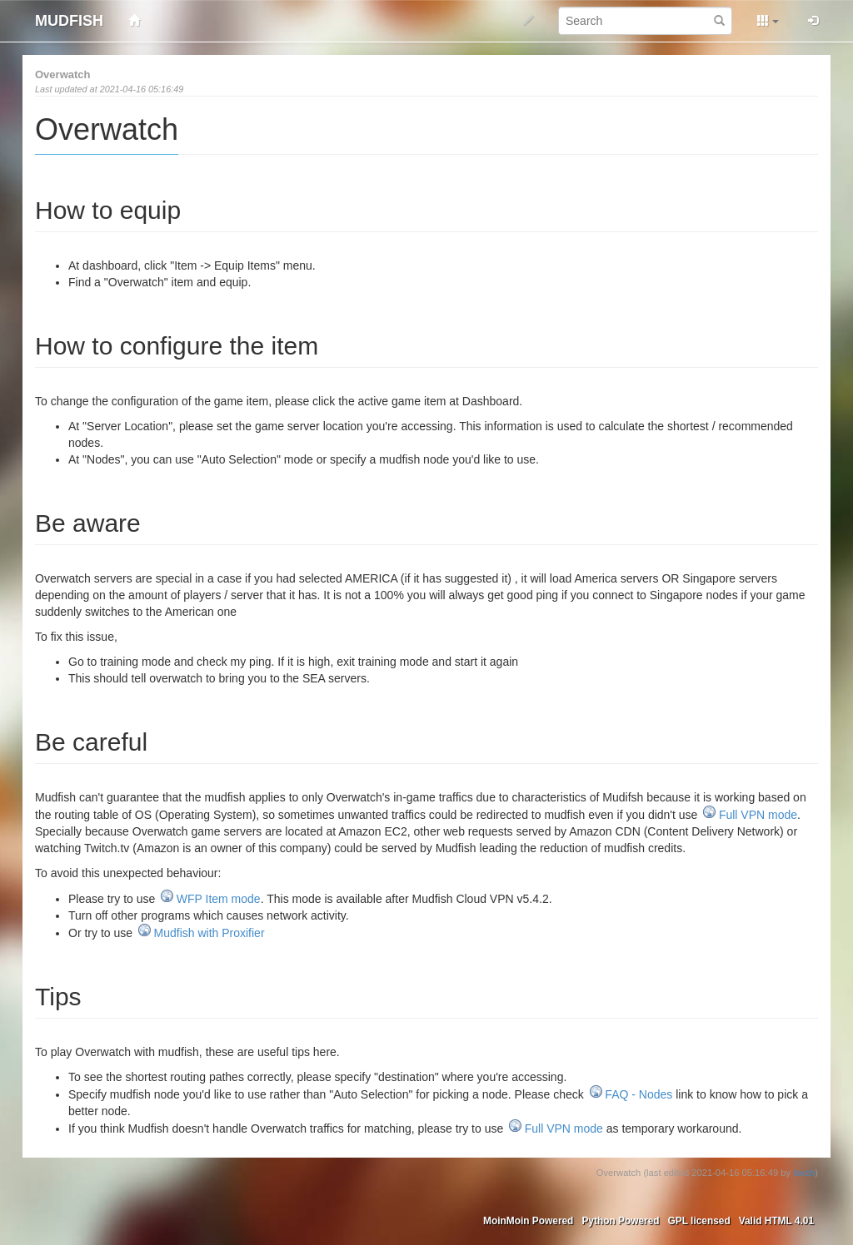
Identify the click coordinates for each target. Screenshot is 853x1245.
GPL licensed (699, 1221)
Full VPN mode (758, 814)
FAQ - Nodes (638, 1094)
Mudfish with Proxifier (209, 933)
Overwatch (62, 74)
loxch (804, 1173)
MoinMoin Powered (528, 1221)
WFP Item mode (219, 898)
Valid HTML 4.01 (776, 1221)
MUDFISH (69, 20)
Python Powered (620, 1221)
